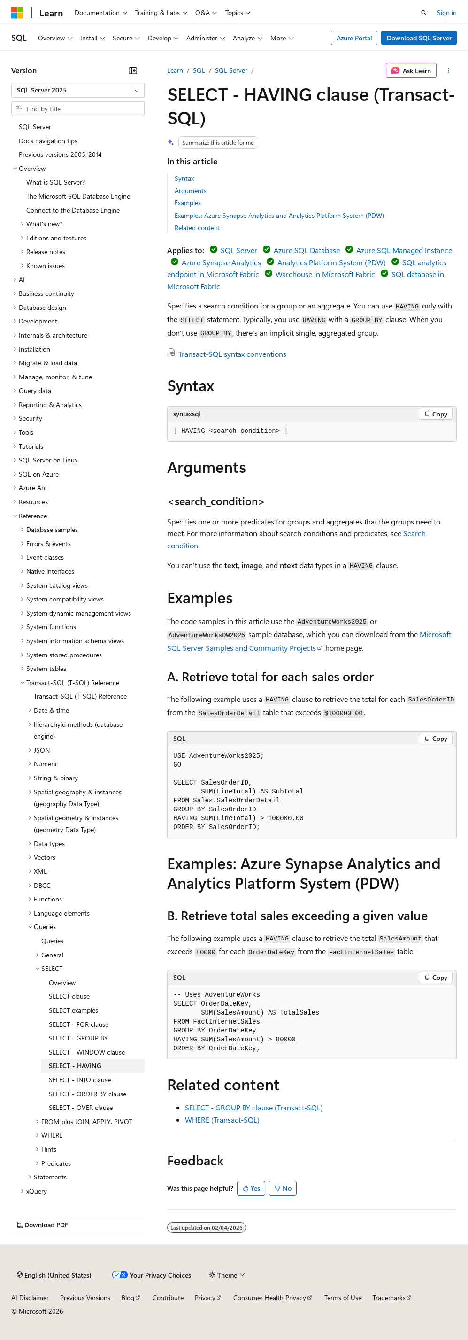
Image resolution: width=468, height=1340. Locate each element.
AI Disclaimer (30, 1297)
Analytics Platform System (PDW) (331, 262)
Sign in (447, 12)
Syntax (184, 178)
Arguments (191, 190)
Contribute (168, 1297)
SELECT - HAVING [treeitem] (75, 1065)
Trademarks (389, 1297)
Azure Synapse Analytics (221, 262)
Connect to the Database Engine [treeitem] (73, 210)
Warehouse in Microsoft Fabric (325, 274)
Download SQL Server (419, 37)
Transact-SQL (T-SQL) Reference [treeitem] (80, 696)
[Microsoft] (17, 13)
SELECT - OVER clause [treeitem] (81, 1107)
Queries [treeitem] (52, 940)
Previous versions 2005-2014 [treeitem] (60, 154)
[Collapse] (133, 70)
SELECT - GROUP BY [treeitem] (78, 1037)
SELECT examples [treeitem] (73, 1010)
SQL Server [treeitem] (35, 126)
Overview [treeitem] (62, 982)
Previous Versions (85, 1297)
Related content (197, 227)
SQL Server (231, 70)
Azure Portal (354, 37)
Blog (128, 1297)
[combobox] (78, 90)
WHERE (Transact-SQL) (222, 1119)
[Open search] (423, 12)
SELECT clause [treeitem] (69, 996)
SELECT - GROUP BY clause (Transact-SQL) (254, 1107)
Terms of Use (342, 1297)
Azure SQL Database (307, 250)
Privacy (205, 1297)
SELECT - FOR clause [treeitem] (78, 1024)
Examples (188, 202)
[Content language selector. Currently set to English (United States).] (54, 1274)
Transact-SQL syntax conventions (232, 354)
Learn (175, 70)
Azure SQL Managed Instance (404, 250)
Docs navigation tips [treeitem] (48, 140)
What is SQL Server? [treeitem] (55, 181)
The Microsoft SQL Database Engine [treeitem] (78, 196)
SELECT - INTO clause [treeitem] (80, 1079)
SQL (199, 70)
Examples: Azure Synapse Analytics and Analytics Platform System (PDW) (279, 215)
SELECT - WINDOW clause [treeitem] (87, 1051)
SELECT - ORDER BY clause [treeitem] (87, 1093)
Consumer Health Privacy (269, 1297)
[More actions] (448, 70)
